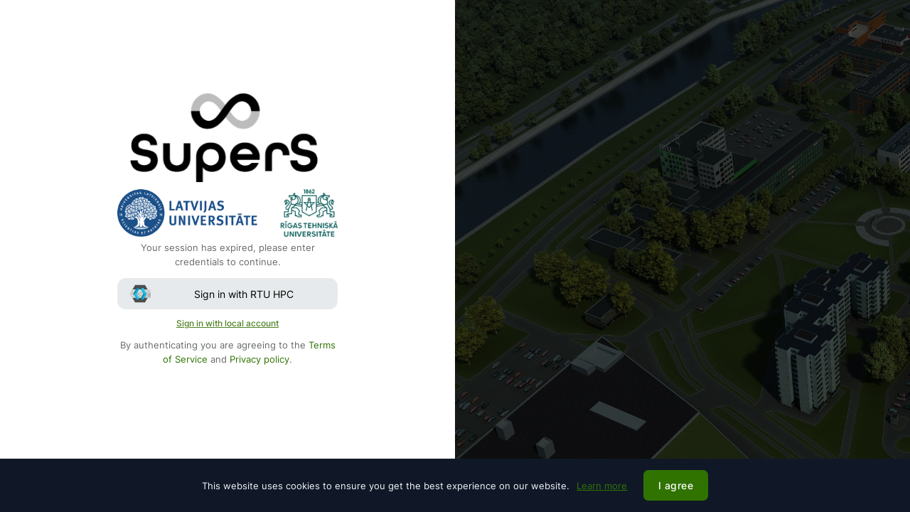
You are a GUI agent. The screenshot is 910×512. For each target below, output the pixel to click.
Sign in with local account (227, 323)
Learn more (602, 485)
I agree (676, 485)
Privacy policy (259, 359)
